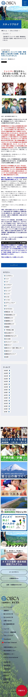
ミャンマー (6, 33)
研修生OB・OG (8, 312)
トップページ (14, 265)
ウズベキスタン (8, 309)
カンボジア (7, 287)
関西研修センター (9, 318)
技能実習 (6, 327)
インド (6, 281)
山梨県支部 (7, 669)
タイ (5, 306)
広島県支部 (7, 679)
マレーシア (7, 291)
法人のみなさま (8, 617)
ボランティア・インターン (11, 342)
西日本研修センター (9, 324)
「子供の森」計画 (9, 330)
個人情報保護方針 (9, 624)
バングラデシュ (8, 275)
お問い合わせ (8, 621)
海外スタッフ (7, 345)
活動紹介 (6, 610)
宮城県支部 (7, 665)
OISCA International (11, 657)
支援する (21, 691)
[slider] (12, 242)
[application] (14, 242)
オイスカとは (8, 607)
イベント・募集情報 (10, 632)
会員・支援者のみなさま (14, 585)
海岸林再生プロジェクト (10, 336)
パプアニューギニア (9, 303)
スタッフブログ (11, 24)
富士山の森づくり (9, 333)
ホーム (4, 30)
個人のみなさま (8, 614)
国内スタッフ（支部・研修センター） (13, 348)
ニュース (6, 629)
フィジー (6, 278)
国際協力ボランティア (10, 354)
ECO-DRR (7, 339)
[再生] (3, 243)
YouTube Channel (10, 642)
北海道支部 (7, 662)
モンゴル (6, 297)
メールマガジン (14, 572)
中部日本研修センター (10, 315)
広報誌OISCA (14, 578)
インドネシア (7, 284)
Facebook (7, 639)
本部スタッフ (7, 351)
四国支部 (6, 682)
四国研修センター (9, 321)
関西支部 (6, 676)
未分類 (6, 357)
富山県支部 (7, 672)
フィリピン (7, 300)
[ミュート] (21, 243)
